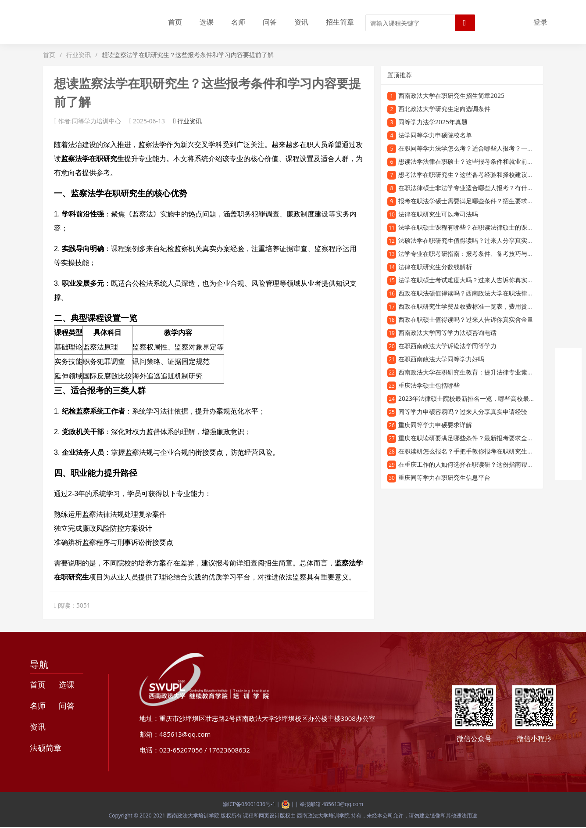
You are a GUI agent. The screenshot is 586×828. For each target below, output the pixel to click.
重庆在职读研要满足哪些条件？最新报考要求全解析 (469, 438)
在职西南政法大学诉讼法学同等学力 (447, 346)
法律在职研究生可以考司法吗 (438, 214)
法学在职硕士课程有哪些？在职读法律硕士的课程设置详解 (478, 227)
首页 (175, 22)
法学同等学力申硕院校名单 (435, 135)
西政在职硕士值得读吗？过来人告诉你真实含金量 (465, 319)
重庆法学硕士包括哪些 (429, 385)
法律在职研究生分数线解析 (435, 267)
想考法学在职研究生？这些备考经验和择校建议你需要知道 (478, 174)
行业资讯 (78, 54)
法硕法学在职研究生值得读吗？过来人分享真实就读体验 (475, 240)
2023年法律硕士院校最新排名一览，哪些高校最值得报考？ (479, 398)
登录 (540, 22)
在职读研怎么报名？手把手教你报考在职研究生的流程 (472, 451)
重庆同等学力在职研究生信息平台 (444, 477)
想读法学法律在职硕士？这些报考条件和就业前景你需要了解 (481, 161)
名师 (238, 22)
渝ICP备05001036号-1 (249, 804)
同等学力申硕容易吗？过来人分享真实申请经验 (462, 411)
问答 (270, 22)
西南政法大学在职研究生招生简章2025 (451, 95)
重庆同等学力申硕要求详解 (435, 425)
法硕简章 (45, 747)
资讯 (301, 22)
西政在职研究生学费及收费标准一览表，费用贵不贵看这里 (478, 306)
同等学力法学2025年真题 (433, 122)
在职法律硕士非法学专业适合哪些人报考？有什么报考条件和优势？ (490, 188)
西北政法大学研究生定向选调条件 (444, 108)
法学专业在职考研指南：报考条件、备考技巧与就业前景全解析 (484, 253)
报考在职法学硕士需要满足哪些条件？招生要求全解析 (472, 201)
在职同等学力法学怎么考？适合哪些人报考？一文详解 (472, 148)
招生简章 (340, 22)
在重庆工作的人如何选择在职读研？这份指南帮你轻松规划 (478, 464)
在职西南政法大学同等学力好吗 (441, 359)
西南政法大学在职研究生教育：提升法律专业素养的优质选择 (481, 372)
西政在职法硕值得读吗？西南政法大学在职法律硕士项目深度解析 (487, 293)
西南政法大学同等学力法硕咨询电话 (447, 332)
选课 (207, 22)
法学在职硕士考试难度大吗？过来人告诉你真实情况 (469, 280)
